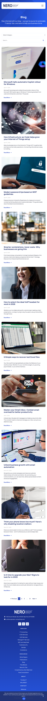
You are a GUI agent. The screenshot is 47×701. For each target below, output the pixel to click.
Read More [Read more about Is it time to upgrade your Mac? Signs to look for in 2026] (7, 590)
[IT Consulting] (23, 632)
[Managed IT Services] (23, 640)
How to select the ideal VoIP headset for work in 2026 (22, 303)
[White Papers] (23, 657)
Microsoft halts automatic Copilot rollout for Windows (22, 83)
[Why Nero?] (23, 682)
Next (34, 598)
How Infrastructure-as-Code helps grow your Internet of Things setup (22, 138)
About (23, 676)
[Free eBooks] (23, 665)
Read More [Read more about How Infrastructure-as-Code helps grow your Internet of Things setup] (7, 152)
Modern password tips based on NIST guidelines (20, 193)
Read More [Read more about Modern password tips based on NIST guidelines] (7, 207)
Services (23, 628)
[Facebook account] (19, 623)
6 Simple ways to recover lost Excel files (22, 357)
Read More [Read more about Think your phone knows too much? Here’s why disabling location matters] (7, 535)
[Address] (23, 617)
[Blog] (23, 662)
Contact (23, 685)
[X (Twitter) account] (23, 623)
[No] (43, 696)
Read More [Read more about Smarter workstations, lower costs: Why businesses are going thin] (7, 262)
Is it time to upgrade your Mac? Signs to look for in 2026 (21, 576)
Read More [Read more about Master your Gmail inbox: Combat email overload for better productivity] (7, 425)
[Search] (43, 40)
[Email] (23, 619)
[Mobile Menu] (42, 6)
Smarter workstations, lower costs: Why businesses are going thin (22, 248)
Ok (24, 698)
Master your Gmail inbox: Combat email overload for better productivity (21, 411)
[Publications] (23, 660)
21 (30, 598)
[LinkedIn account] (27, 623)
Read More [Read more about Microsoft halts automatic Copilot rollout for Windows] (7, 97)
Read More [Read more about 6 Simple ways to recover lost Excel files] (7, 370)
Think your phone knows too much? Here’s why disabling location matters (22, 522)
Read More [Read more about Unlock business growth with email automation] (7, 482)
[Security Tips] (23, 667)
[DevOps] (23, 647)
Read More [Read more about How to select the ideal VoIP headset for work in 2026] (7, 317)
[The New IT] (23, 680)
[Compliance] (23, 650)
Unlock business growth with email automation (19, 466)
